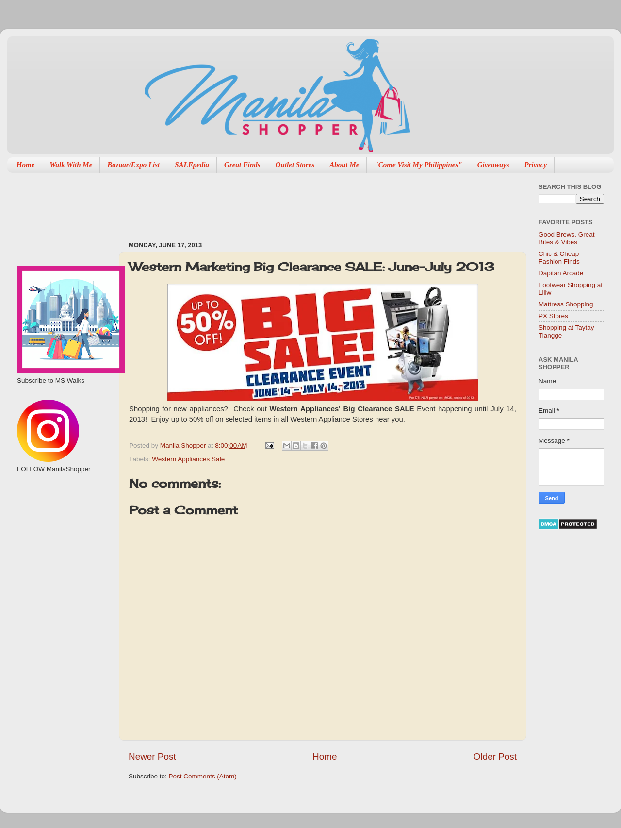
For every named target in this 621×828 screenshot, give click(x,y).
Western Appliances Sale (188, 459)
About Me (344, 165)
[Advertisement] (62, 525)
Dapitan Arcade (561, 273)
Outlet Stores (295, 165)
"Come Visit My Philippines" (418, 165)
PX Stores (553, 316)
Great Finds (242, 165)
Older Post (495, 756)
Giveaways (493, 165)
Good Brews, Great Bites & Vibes (567, 238)
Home (25, 165)
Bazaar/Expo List (133, 165)
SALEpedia (192, 165)
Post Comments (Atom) (203, 776)
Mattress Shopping (566, 304)
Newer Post (152, 756)
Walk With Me (70, 165)
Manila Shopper (184, 445)
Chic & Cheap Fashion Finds (559, 257)
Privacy (535, 165)
